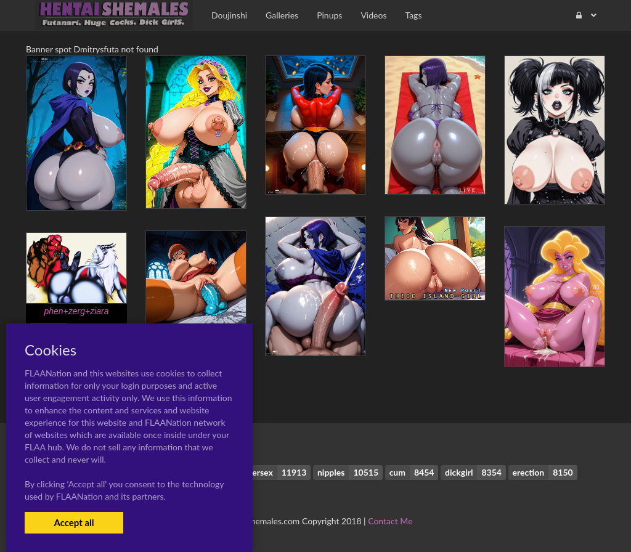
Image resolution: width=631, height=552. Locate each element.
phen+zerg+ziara (76, 311)
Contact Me (390, 521)
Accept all (74, 522)
